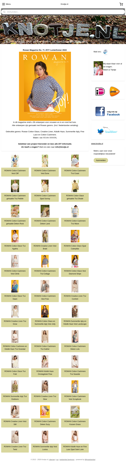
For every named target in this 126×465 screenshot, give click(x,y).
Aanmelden (101, 160)
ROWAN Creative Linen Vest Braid (45, 247)
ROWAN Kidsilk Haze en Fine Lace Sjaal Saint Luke (75, 448)
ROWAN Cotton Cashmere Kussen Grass (75, 422)
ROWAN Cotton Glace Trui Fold (15, 372)
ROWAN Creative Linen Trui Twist (15, 448)
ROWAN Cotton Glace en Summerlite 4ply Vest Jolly (45, 322)
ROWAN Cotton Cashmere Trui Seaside (75, 372)
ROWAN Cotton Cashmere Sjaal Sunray (45, 197)
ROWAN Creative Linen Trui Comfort (75, 297)
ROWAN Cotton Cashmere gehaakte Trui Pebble (15, 197)
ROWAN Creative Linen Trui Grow (15, 322)
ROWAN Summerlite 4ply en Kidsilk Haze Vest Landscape (75, 322)
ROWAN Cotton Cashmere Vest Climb (15, 272)
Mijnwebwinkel (90, 459)
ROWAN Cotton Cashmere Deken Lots (75, 347)
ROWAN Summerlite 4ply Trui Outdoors (15, 397)
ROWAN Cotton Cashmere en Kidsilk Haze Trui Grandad (15, 347)
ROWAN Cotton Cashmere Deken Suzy (45, 422)
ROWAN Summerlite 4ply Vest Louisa (45, 448)
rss (57, 459)
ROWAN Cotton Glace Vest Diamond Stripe (75, 272)
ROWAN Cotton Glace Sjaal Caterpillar (75, 247)
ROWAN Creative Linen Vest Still (15, 422)
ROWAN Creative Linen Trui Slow (45, 397)
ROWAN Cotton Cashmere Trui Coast (75, 172)
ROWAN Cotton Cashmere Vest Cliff (15, 172)
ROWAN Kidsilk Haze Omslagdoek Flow (45, 372)
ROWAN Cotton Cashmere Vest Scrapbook (75, 397)
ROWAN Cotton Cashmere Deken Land (45, 222)
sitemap (52, 459)
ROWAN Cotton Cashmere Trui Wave (75, 222)
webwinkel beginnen (67, 459)
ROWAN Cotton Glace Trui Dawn (15, 297)
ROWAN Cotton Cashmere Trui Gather (45, 347)
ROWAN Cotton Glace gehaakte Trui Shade (75, 197)
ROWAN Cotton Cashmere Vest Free (45, 297)
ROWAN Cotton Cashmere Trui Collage (45, 272)
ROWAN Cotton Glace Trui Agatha (15, 247)
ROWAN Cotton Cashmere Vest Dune (45, 172)
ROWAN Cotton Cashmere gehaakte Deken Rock (15, 222)
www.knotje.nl (97, 143)
